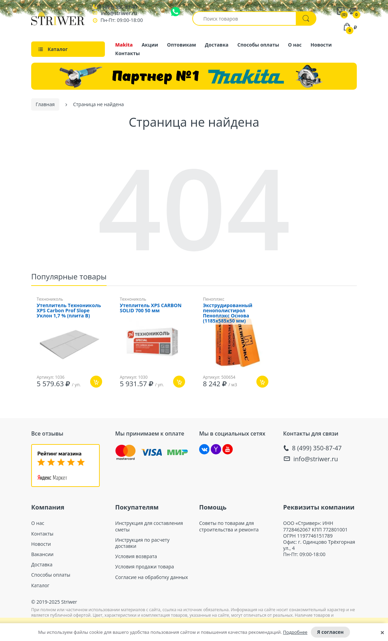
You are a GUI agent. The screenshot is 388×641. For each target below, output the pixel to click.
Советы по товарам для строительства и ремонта (229, 524)
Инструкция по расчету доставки (142, 541)
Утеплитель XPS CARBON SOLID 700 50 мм (151, 306)
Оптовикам (181, 44)
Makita (124, 44)
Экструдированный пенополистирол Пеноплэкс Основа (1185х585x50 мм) (227, 311)
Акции (150, 44)
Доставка (217, 44)
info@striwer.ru (119, 13)
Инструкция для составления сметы (149, 524)
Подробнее (295, 632)
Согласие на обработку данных (151, 576)
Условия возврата (136, 555)
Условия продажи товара (144, 565)
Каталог (40, 584)
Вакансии (42, 553)
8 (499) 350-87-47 (118, 7)
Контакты (127, 53)
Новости (321, 44)
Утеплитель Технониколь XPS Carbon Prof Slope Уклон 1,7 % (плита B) (69, 309)
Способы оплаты (258, 44)
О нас (295, 44)
